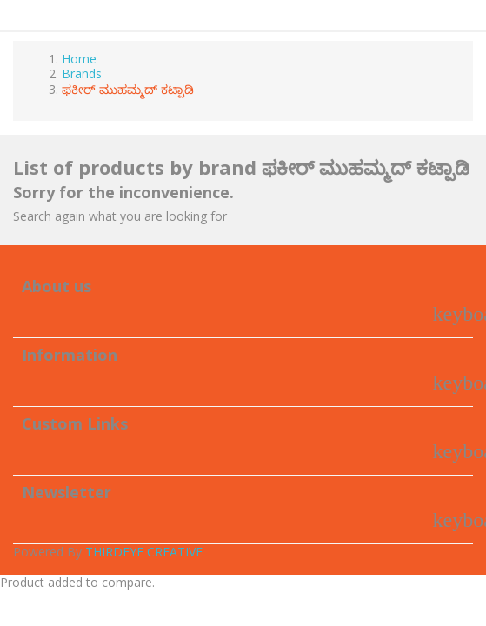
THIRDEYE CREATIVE (144, 551)
